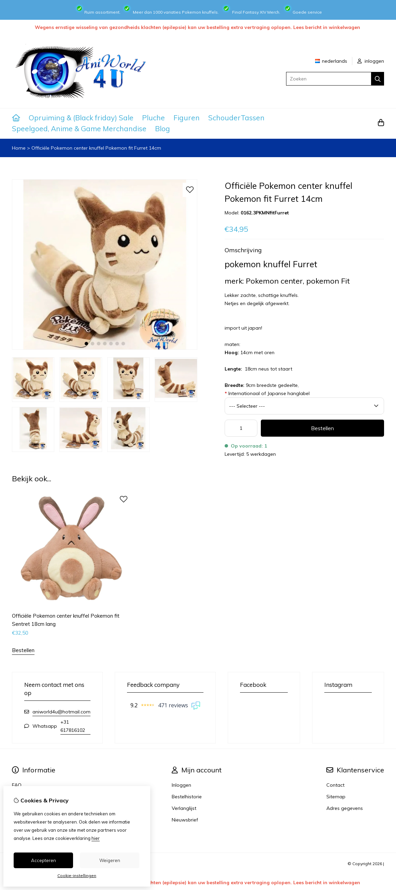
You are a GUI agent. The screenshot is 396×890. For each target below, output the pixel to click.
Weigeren (109, 860)
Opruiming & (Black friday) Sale (81, 117)
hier (95, 838)
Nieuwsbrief (185, 820)
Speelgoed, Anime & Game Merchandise (79, 128)
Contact (335, 785)
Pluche (153, 117)
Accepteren (43, 860)
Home (19, 148)
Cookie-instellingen (76, 875)
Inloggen (181, 785)
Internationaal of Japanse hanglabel (267, 393)
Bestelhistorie (187, 797)
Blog (162, 128)
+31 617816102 (72, 726)
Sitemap (335, 797)
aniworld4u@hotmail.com (61, 712)
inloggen (370, 61)
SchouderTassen (236, 117)
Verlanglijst (184, 808)
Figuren (186, 117)
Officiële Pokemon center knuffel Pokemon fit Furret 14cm (96, 148)
